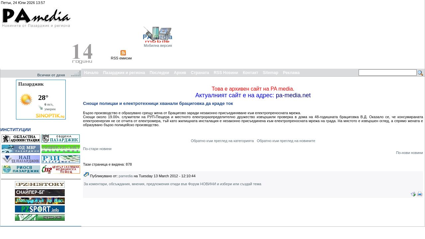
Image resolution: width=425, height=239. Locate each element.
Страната (200, 72)
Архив (180, 72)
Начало (91, 72)
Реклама (291, 72)
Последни (159, 72)
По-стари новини (97, 149)
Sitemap (271, 72)
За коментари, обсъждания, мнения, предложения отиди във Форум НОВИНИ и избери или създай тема (172, 184)
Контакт (250, 72)
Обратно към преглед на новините (286, 141)
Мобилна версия (158, 45)
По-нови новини (409, 153)
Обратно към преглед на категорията (222, 141)
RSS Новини (226, 72)
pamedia (126, 176)
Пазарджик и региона (124, 72)
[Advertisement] (387, 34)
